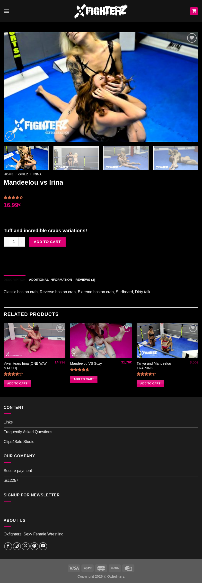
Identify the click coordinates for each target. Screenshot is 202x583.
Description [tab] (15, 279)
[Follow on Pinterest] (34, 546)
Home (9, 174)
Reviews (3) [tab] (85, 279)
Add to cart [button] (17, 383)
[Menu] (6, 11)
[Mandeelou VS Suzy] (101, 340)
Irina (37, 174)
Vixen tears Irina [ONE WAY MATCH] (25, 366)
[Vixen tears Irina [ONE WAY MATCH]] (34, 340)
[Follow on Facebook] (8, 546)
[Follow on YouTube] (43, 546)
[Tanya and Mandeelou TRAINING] (167, 340)
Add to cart (47, 242)
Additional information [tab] (50, 279)
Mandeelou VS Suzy (86, 363)
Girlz (23, 174)
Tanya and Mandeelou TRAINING (154, 366)
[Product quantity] (14, 242)
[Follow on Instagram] (17, 546)
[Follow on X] (26, 546)
